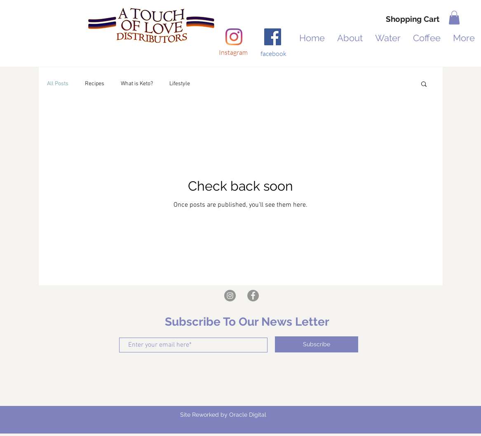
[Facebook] (272, 36)
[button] (454, 17)
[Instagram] (233, 36)
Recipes (94, 83)
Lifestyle (179, 83)
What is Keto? (137, 83)
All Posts (57, 83)
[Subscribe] (316, 344)
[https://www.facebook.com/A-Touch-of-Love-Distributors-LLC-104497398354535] (253, 295)
